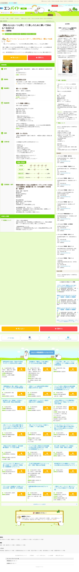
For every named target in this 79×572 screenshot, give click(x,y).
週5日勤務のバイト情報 (48, 550)
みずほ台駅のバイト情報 (38, 539)
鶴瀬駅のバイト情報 (15, 539)
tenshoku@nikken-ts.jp (65, 161)
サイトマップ (76, 5)
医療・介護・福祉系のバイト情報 (7, 545)
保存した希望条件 (20, 12)
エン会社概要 (50, 555)
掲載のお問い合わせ (60, 555)
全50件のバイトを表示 (39, 504)
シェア (29, 339)
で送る (11, 338)
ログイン (61, 5)
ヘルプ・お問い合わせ (69, 5)
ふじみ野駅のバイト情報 (26, 539)
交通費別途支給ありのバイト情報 (22, 550)
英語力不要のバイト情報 (36, 550)
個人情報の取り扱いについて (21, 555)
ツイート (49, 339)
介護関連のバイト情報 (20, 545)
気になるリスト (7, 12)
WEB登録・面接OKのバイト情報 (7, 550)
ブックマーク (68, 339)
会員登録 (55, 5)
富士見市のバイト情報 (5, 539)
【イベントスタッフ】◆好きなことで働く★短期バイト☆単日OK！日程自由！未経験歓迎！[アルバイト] (13, 465)
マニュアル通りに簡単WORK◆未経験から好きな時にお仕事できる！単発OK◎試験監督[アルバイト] (64, 388)
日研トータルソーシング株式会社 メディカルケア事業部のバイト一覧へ (67, 321)
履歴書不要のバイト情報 (59, 550)
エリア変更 (29, 8)
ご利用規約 (31, 555)
